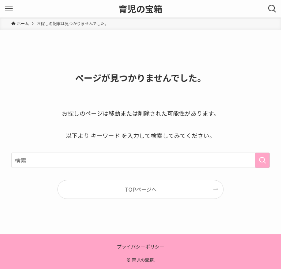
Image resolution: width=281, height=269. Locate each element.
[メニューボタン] (9, 9)
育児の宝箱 (140, 8)
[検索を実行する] (262, 160)
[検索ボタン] (272, 9)
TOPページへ (141, 189)
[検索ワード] (140, 160)
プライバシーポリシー (140, 246)
